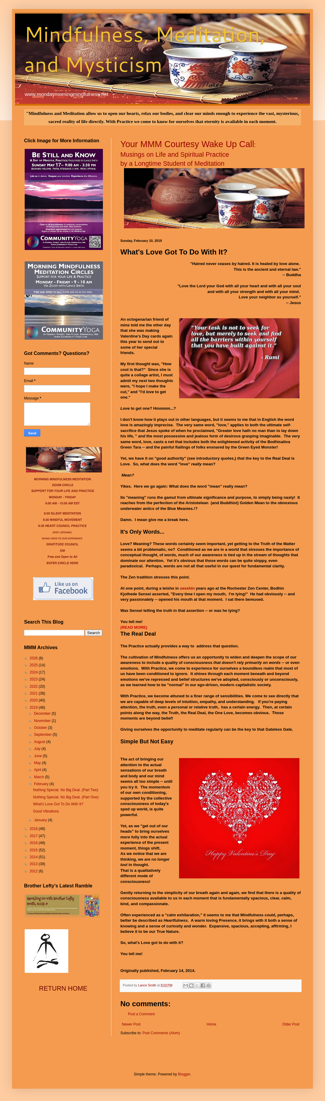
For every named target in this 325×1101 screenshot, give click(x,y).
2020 (34, 700)
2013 (34, 864)
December (43, 713)
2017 (34, 836)
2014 (34, 857)
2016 (34, 843)
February (41, 784)
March (39, 777)
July (38, 749)
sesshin (187, 588)
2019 (34, 707)
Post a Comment (141, 1014)
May (38, 763)
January (41, 820)
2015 (34, 850)
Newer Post (131, 1024)
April (38, 770)
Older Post (290, 1024)
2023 (34, 679)
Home (211, 1024)
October (41, 728)
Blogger (184, 1074)
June (38, 756)
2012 (34, 871)
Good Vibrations (46, 811)
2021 (34, 693)
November (43, 721)
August (40, 742)
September (43, 734)
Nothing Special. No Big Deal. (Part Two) (65, 790)
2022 (34, 686)
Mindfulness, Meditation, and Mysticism (145, 49)
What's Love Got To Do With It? (58, 804)
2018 (34, 829)
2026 (34, 658)
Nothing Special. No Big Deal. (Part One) (65, 797)
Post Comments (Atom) (161, 1033)
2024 (34, 672)
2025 (34, 665)
